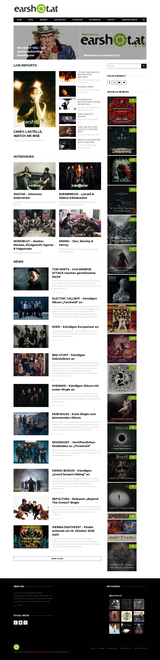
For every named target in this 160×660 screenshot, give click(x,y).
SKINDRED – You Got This (122, 330)
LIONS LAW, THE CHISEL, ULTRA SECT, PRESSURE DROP (88, 129)
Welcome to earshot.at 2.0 (113, 43)
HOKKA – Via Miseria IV (122, 181)
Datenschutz (126, 648)
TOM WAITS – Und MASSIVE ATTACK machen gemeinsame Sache (74, 273)
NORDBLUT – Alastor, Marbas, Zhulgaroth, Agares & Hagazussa (33, 245)
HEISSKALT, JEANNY (86, 87)
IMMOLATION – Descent (122, 419)
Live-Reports (60, 20)
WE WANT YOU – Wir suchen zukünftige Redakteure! (47, 43)
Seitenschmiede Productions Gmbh (37, 652)
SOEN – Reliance (121, 300)
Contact (111, 20)
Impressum (112, 648)
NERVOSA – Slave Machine (122, 478)
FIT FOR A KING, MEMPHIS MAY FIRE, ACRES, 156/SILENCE (88, 74)
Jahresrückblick (129, 20)
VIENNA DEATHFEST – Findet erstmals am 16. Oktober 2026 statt (73, 531)
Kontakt (101, 648)
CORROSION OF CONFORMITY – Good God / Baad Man (122, 535)
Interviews (78, 20)
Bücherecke (94, 20)
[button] (114, 604)
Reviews (43, 20)
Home (19, 20)
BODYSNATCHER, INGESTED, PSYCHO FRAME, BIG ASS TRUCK (89, 102)
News (30, 20)
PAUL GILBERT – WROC (122, 389)
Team (93, 648)
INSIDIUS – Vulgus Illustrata (122, 508)
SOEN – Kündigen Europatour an (75, 327)
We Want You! (141, 648)
